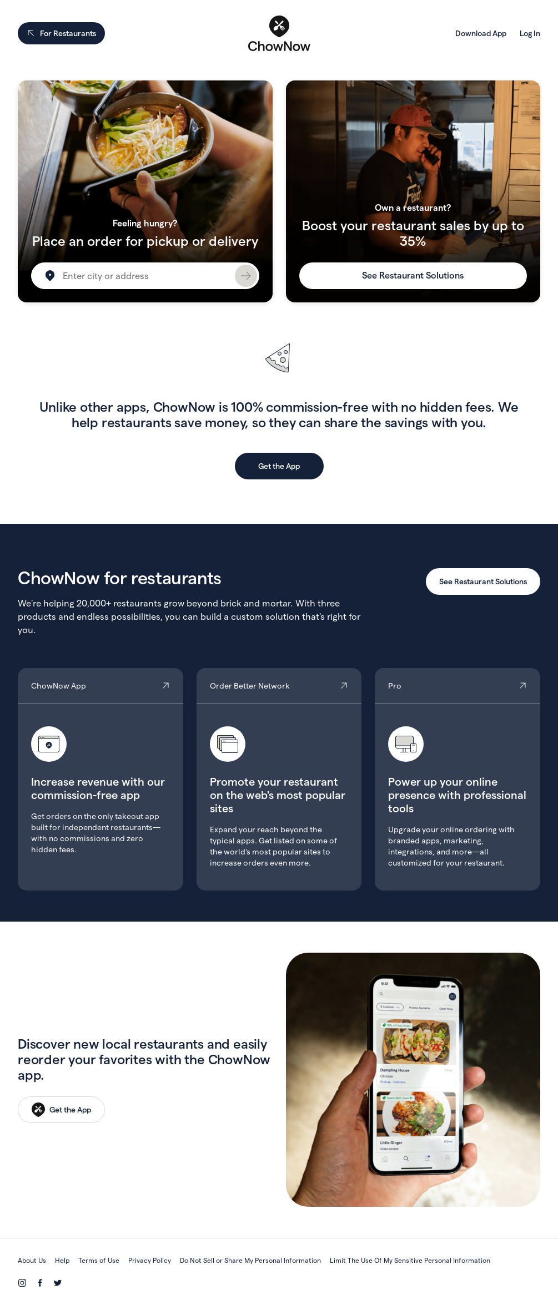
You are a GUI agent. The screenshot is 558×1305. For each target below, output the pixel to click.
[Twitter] (57, 1282)
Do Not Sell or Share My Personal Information (250, 1260)
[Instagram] (22, 1282)
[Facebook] (40, 1282)
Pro (457, 779)
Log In (530, 33)
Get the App (279, 466)
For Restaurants (61, 33)
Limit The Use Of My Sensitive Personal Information (410, 1260)
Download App (480, 33)
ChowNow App (100, 779)
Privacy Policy (149, 1260)
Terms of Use (98, 1260)
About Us (32, 1260)
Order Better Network (279, 779)
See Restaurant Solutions (413, 275)
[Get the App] (61, 1109)
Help (62, 1260)
